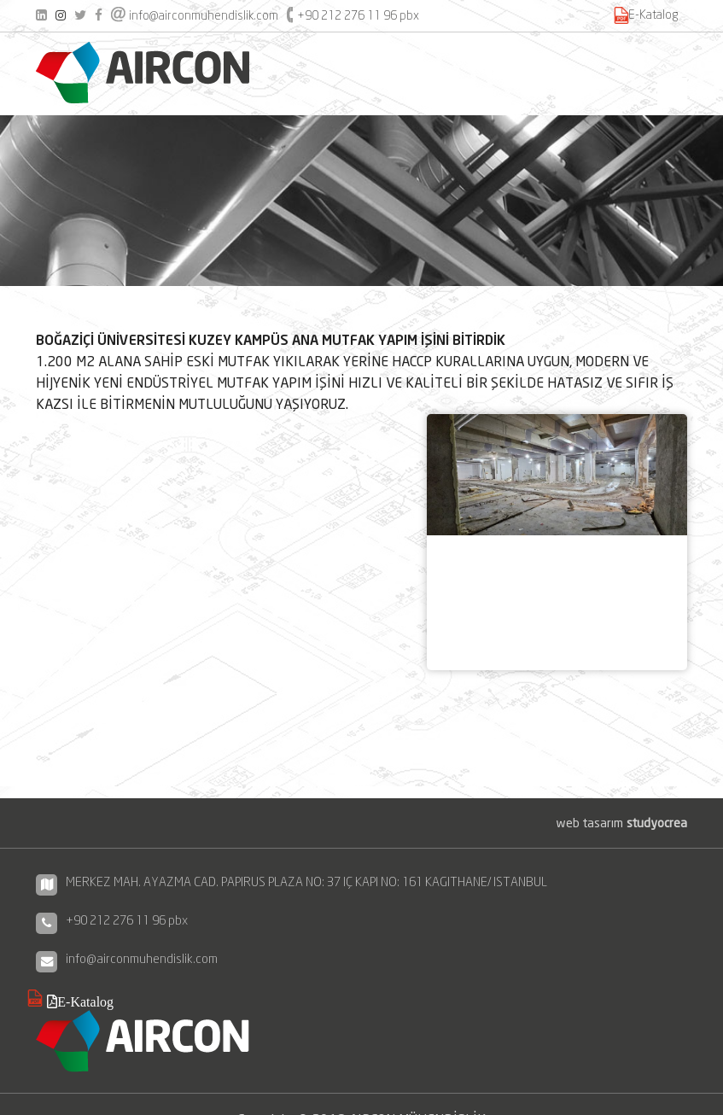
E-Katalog (653, 15)
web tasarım (621, 822)
